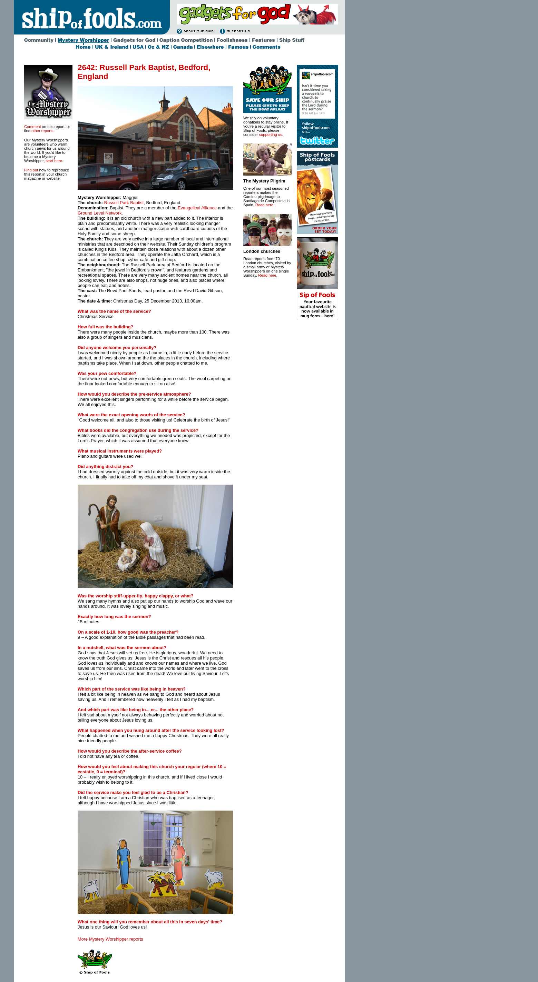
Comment (32, 127)
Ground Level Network (99, 213)
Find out (31, 170)
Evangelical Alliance (197, 207)
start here (54, 161)
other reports (42, 131)
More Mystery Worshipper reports (110, 939)
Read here (264, 205)
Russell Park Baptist (124, 202)
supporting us (270, 134)
